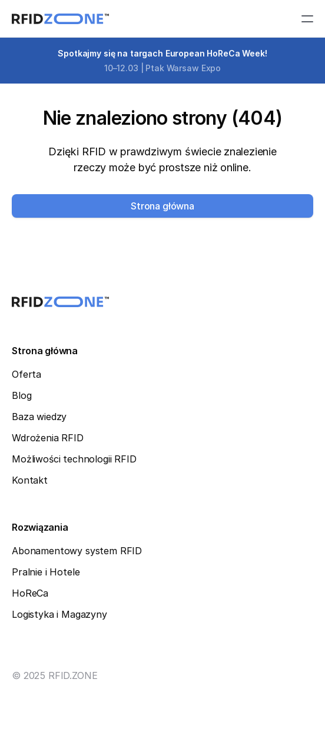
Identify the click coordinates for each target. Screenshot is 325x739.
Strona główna (45, 351)
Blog (21, 395)
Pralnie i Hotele (45, 572)
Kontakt (30, 480)
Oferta (26, 374)
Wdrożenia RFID (48, 438)
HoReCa (30, 593)
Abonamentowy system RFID (77, 551)
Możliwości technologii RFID (74, 459)
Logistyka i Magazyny (59, 614)
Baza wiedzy (39, 416)
